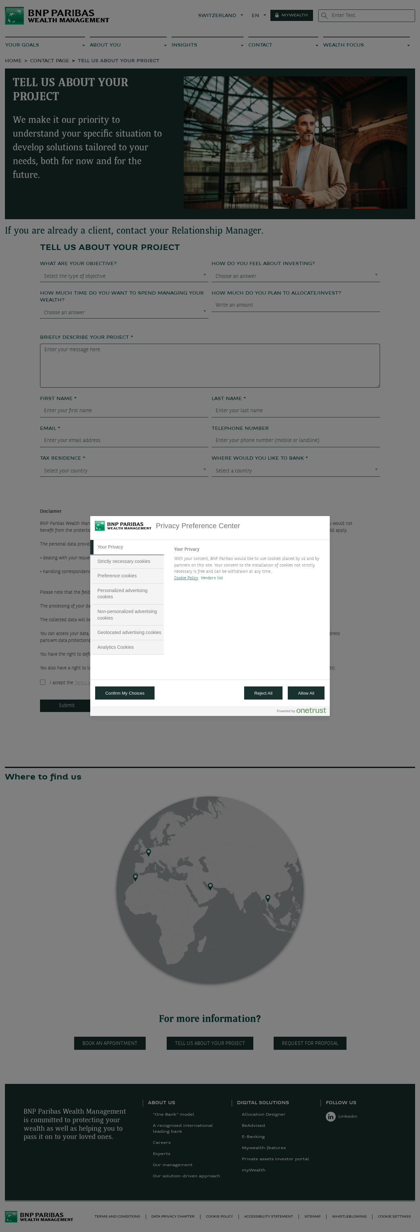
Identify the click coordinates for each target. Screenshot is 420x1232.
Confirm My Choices (124, 693)
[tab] (127, 547)
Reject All (263, 693)
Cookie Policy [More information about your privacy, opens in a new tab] (186, 578)
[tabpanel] (249, 566)
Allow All (306, 693)
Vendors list (212, 578)
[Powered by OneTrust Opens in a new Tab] (301, 712)
